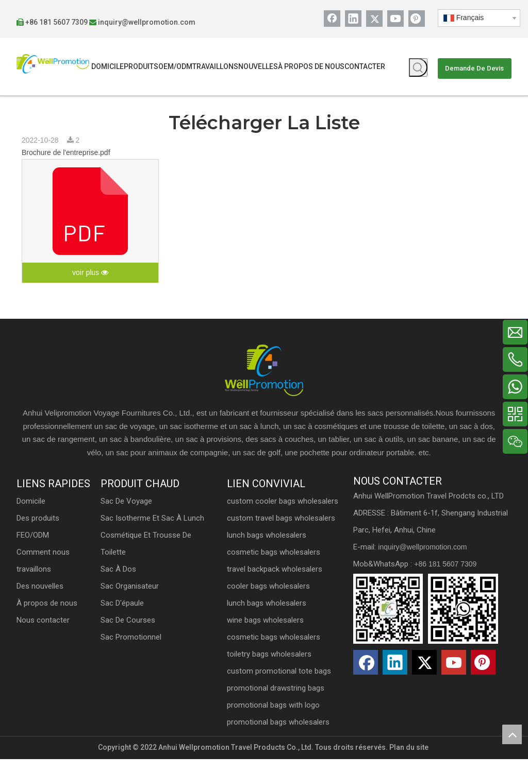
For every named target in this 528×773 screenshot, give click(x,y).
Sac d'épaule (128, 617)
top (512, 734)
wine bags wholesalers (266, 634)
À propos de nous (56, 635)
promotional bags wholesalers (279, 736)
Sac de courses (134, 634)
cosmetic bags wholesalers (275, 566)
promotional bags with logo (274, 719)
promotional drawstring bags (277, 702)
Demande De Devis (466, 68)
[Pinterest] (410, 18)
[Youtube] (389, 18)
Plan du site (408, 761)
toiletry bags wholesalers (270, 668)
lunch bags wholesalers (268, 549)
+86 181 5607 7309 (66, 22)
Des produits (47, 550)
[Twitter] (368, 18)
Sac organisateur (136, 600)
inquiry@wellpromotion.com (156, 22)
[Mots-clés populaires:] (412, 67)
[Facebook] (326, 18)
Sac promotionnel (137, 651)
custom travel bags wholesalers (282, 532)
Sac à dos (124, 583)
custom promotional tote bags (280, 685)
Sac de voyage (132, 515)
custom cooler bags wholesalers (284, 515)
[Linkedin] (347, 18)
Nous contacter (52, 652)
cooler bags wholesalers (269, 600)
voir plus (90, 273)
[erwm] (422, 639)
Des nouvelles (49, 618)
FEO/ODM (42, 567)
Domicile (40, 533)
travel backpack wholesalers (276, 583)
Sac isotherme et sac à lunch (158, 532)
